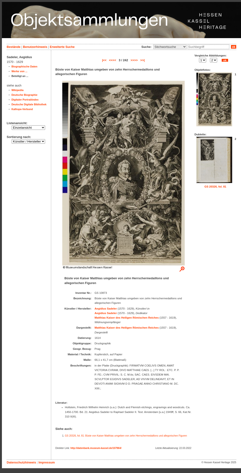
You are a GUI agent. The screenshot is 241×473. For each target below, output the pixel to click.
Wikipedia (17, 90)
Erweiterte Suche (62, 47)
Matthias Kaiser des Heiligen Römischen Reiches (126, 317)
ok (233, 47)
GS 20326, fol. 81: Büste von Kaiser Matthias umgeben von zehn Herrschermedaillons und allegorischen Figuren (126, 435)
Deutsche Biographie (24, 94)
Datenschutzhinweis (21, 462)
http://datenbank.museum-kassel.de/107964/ (95, 448)
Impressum (46, 462)
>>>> (134, 60)
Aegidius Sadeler (105, 308)
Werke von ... (19, 71)
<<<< (112, 60)
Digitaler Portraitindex (25, 99)
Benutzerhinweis (35, 47)
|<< (104, 60)
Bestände (14, 47)
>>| (142, 60)
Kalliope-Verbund (22, 109)
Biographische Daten (24, 66)
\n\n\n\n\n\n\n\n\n (170, 47)
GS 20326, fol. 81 (215, 186)
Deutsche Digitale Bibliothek (29, 104)
